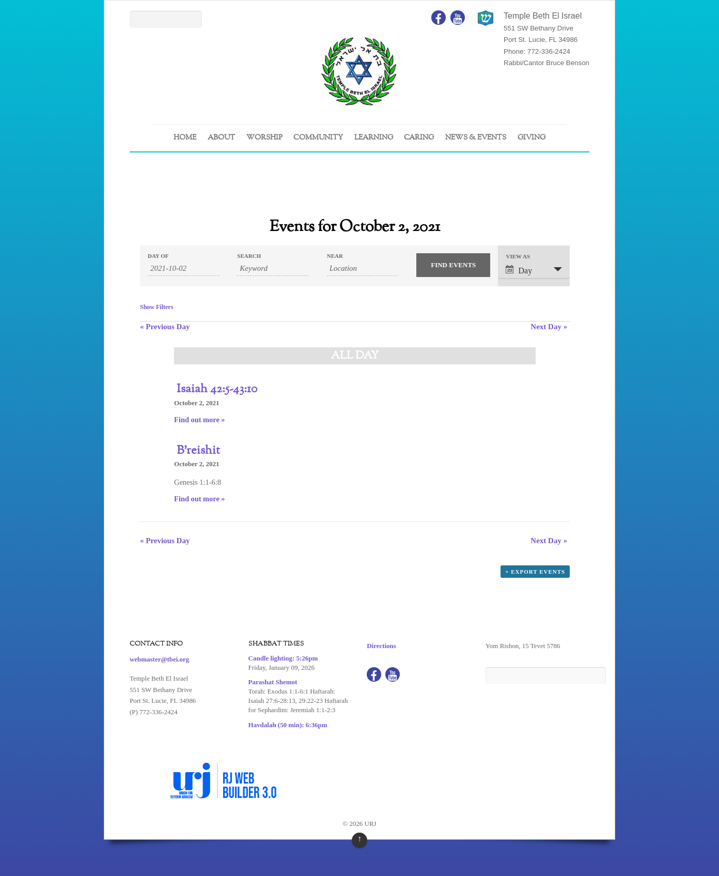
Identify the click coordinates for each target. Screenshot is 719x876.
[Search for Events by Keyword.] (272, 269)
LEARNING (373, 137)
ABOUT (221, 137)
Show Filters (156, 307)
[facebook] (438, 16)
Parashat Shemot (273, 682)
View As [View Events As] (518, 256)
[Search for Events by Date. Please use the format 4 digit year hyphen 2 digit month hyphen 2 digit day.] (183, 269)
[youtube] (457, 16)
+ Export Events (535, 571)
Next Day (548, 326)
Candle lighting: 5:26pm (283, 658)
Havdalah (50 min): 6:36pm (287, 725)
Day (519, 270)
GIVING (531, 137)
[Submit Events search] (453, 265)
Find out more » (199, 420)
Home (185, 137)
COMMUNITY (318, 137)
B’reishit (198, 450)
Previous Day (165, 326)
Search (249, 256)
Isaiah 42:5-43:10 (217, 389)
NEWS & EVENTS (475, 137)
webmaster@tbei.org (159, 659)
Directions (381, 646)
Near (335, 256)
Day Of (158, 256)
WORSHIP (264, 137)
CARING (419, 137)
